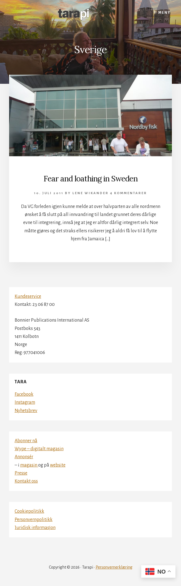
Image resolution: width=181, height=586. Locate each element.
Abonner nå (26, 440)
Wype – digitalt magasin (39, 448)
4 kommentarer (128, 193)
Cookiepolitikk (29, 511)
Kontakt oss (26, 481)
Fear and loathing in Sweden (90, 179)
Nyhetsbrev (26, 410)
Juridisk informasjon (35, 527)
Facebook (24, 394)
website (57, 465)
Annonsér (24, 456)
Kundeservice (28, 296)
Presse (21, 473)
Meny (164, 13)
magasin (29, 465)
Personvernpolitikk (34, 519)
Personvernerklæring (114, 567)
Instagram (25, 402)
